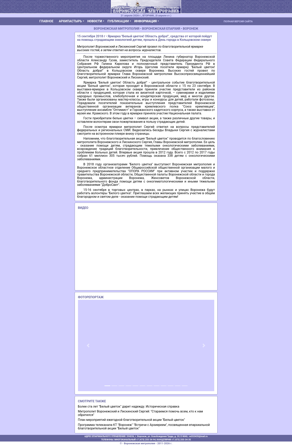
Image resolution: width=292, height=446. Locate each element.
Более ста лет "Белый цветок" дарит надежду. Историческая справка (128, 406)
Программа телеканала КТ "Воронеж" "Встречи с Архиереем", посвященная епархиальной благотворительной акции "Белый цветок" (144, 426)
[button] (88, 345)
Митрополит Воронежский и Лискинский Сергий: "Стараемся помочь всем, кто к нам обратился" (140, 413)
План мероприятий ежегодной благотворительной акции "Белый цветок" (131, 420)
